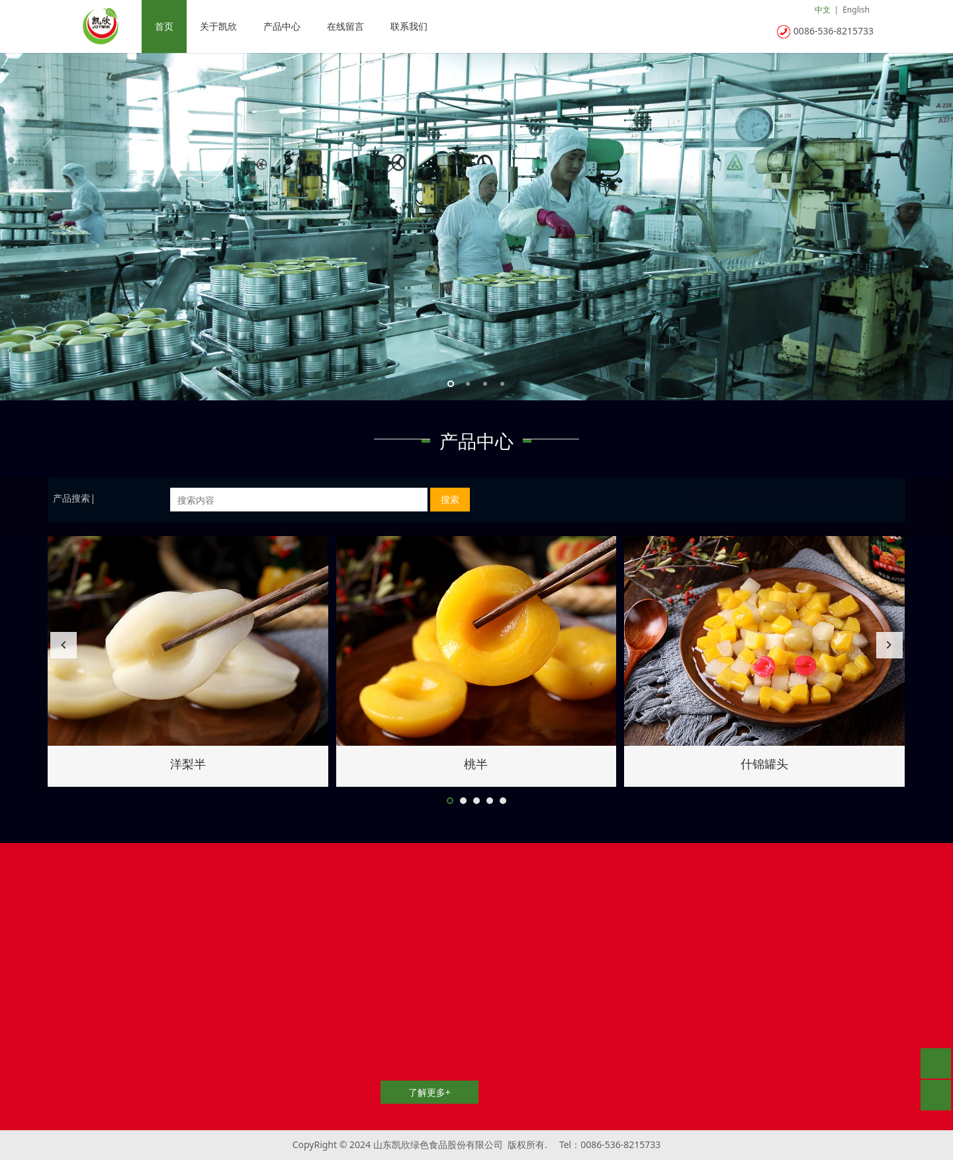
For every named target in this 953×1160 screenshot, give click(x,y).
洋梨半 (764, 764)
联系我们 (409, 26)
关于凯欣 (218, 26)
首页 (164, 26)
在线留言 (345, 26)
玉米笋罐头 (188, 764)
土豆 (476, 764)
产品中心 (281, 26)
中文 (823, 9)
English (856, 9)
